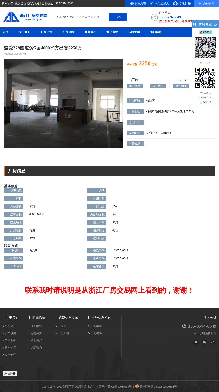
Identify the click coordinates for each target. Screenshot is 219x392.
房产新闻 (37, 347)
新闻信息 (156, 32)
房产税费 (10, 333)
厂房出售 (46, 32)
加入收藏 (34, 3)
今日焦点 (37, 340)
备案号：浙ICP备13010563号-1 (115, 387)
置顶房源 (112, 32)
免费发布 (206, 3)
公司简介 (10, 326)
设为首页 (20, 3)
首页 (5, 32)
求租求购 (134, 32)
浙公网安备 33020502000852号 (158, 387)
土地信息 (37, 326)
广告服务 (10, 340)
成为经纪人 (162, 3)
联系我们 (7, 3)
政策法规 (37, 333)
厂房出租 (68, 32)
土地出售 (96, 333)
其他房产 (90, 32)
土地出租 (96, 326)
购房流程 (140, 3)
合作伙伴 (10, 354)
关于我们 (24, 32)
